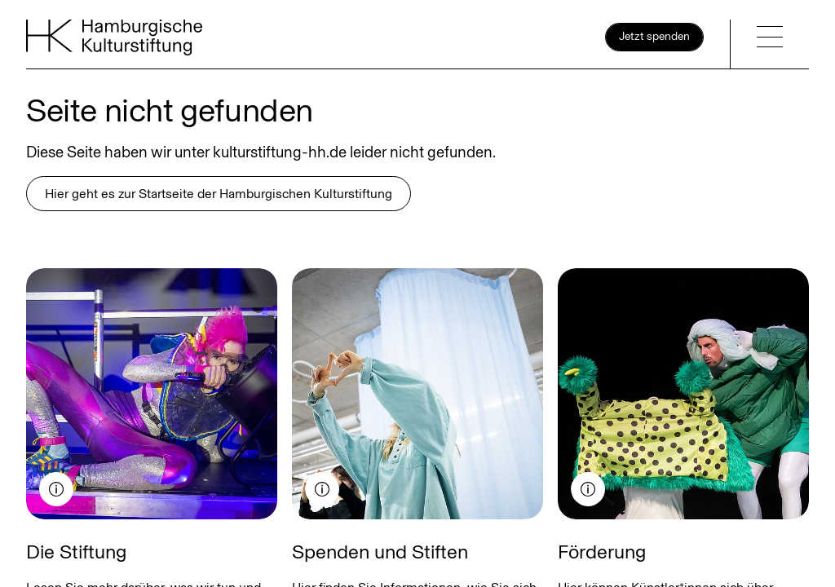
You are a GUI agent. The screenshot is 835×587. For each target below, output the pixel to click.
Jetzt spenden (654, 36)
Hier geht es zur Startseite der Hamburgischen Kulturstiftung (218, 193)
